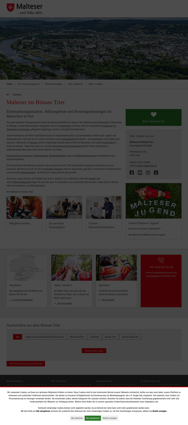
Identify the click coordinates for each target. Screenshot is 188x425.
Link (156, 401)
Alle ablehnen (77, 418)
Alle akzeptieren (93, 418)
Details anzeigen (110, 418)
